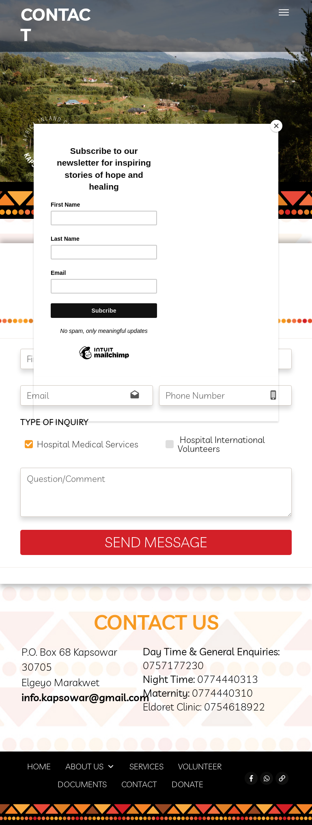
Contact (55, 24)
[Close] (276, 126)
